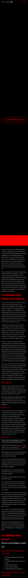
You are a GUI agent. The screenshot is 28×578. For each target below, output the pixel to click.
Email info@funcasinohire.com (14, 237)
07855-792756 (14, 243)
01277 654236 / (14, 241)
